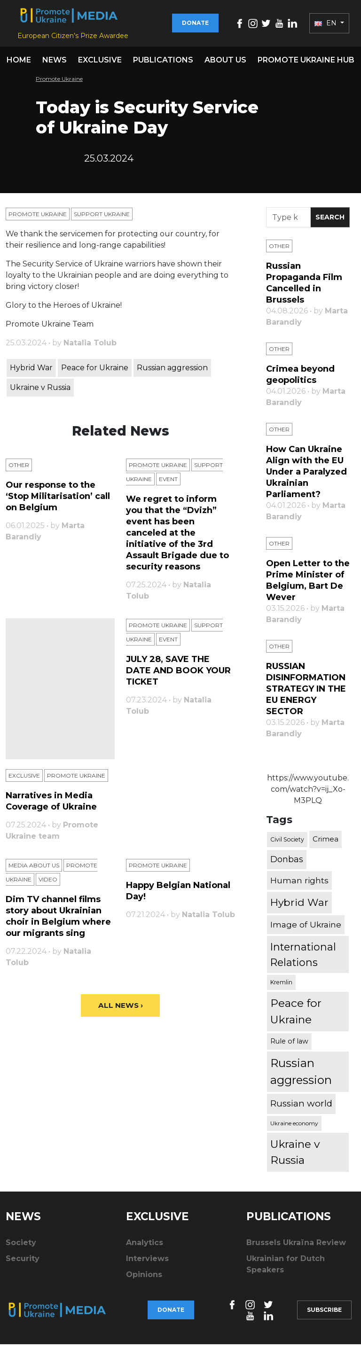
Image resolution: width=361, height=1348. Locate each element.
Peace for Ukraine (94, 371)
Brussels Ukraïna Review (296, 1246)
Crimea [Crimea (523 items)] (325, 843)
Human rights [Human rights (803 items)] (299, 884)
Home (19, 63)
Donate (195, 24)
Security (22, 1262)
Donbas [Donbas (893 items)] (286, 863)
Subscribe (324, 1313)
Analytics (144, 1246)
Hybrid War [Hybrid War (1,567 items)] (299, 906)
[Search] (288, 221)
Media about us (33, 869)
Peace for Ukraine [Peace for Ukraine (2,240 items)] (296, 1015)
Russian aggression (172, 371)
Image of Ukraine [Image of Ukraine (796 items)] (305, 928)
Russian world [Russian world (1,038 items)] (301, 1107)
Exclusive (100, 63)
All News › (120, 1009)
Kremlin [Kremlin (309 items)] (281, 986)
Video (48, 883)
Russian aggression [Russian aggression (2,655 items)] (301, 1075)
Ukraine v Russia (40, 391)
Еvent (168, 482)
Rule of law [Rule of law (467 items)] (289, 1045)
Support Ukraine (102, 217)
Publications (163, 63)
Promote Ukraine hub (306, 63)
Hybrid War (31, 371)
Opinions (144, 1278)
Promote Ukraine (59, 82)
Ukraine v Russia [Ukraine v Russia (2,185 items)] (295, 1155)
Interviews (147, 1262)
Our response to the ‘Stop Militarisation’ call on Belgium (58, 499)
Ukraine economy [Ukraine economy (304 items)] (294, 1126)
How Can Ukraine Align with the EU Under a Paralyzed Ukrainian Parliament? (306, 475)
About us (225, 63)
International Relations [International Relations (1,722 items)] (303, 958)
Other (18, 468)
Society (21, 1246)
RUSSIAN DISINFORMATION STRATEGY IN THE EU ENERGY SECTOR (306, 692)
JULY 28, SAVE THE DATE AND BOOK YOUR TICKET (178, 674)
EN (326, 25)
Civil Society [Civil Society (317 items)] (287, 843)
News (54, 63)
